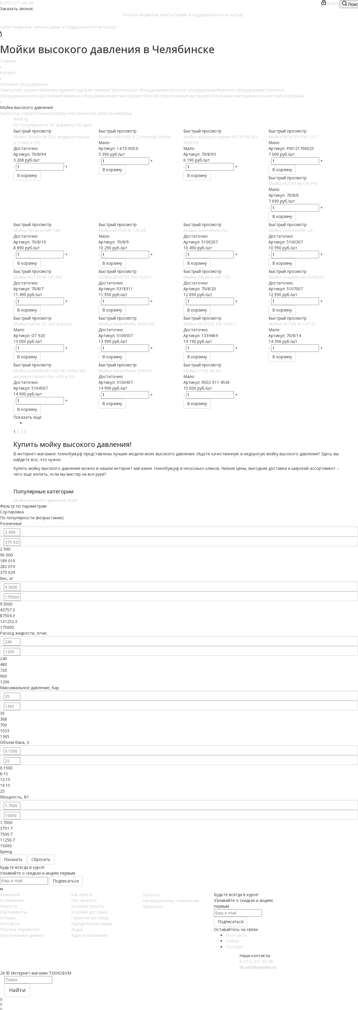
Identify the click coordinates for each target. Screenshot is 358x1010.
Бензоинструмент (57, 90)
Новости (8, 906)
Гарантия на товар (90, 918)
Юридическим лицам (91, 923)
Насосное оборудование (191, 90)
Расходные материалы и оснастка (246, 96)
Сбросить (41, 859)
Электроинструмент (20, 90)
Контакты (9, 923)
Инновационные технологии (171, 900)
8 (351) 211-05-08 (16, 3)
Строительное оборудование (138, 90)
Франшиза (153, 906)
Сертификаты (13, 912)
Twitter (232, 941)
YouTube (233, 947)
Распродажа (292, 96)
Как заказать (84, 900)
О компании (12, 900)
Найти (17, 989)
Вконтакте (236, 935)
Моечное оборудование (240, 90)
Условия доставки (89, 912)
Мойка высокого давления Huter (45, 500)
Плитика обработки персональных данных (22, 932)
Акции (77, 929)
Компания (10, 894)
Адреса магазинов (89, 935)
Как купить (82, 894)
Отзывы (8, 918)
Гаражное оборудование (86, 96)
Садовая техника (92, 90)
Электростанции (45, 96)
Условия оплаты (87, 906)
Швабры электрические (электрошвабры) (91, 113)
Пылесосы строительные (25, 113)
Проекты (151, 895)
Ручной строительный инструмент (178, 96)
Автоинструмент (127, 96)
